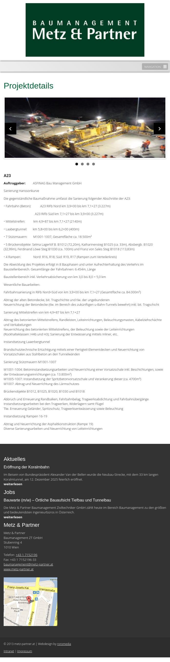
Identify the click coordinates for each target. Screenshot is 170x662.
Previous (10, 128)
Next (159, 128)
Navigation (152, 67)
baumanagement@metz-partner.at (28, 564)
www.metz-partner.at (19, 569)
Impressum (24, 651)
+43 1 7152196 (26, 555)
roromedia (64, 644)
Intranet (9, 651)
